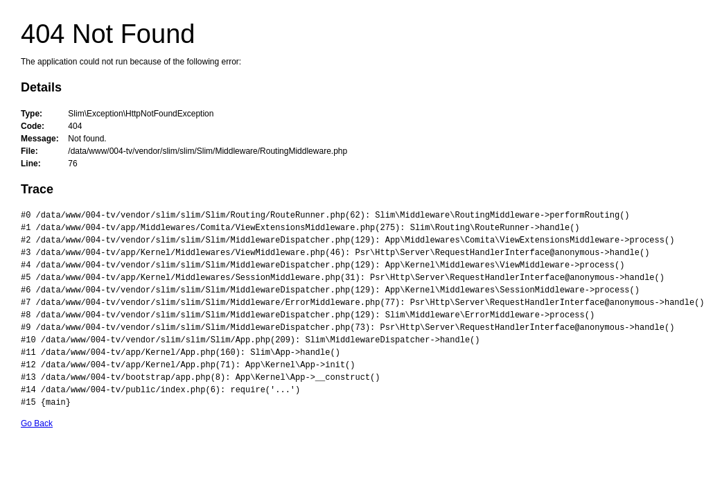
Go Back (37, 423)
